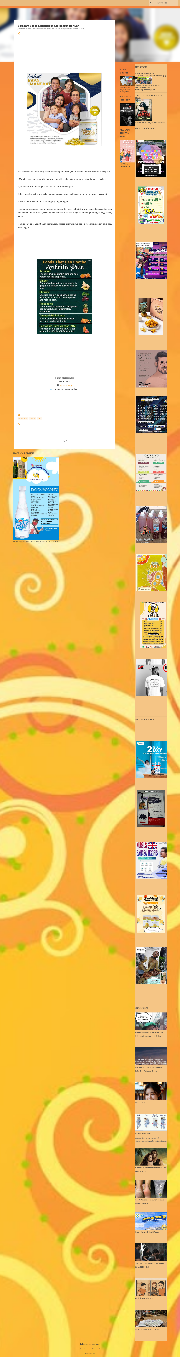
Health (32, 418)
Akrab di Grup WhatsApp (144, 1298)
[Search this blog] (166, 3)
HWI (39, 418)
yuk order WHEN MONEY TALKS (147, 1330)
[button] (19, 33)
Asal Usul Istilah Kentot (143, 1134)
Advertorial (23, 418)
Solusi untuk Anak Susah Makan (147, 1232)
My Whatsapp (66, 385)
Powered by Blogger (90, 1344)
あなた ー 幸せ (140, 1102)
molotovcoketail (95, 1349)
